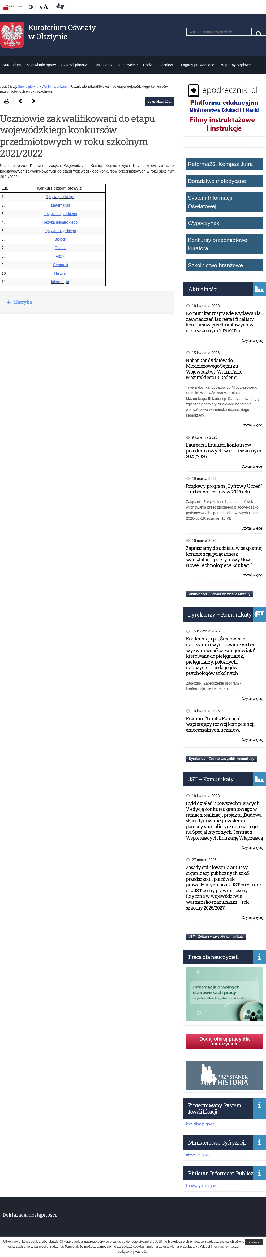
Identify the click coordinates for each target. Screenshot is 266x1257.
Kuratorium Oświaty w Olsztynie (62, 31)
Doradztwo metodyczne (217, 181)
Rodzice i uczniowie (159, 65)
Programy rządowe (235, 65)
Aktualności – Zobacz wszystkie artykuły (219, 594)
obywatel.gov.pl (198, 1155)
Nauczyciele (128, 65)
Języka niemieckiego (60, 222)
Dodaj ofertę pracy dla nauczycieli (224, 1041)
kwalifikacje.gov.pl (200, 1124)
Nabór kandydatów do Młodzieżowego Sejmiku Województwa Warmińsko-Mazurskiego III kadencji (214, 369)
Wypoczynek (203, 223)
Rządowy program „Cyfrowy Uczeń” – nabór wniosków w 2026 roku (224, 489)
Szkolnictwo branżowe (215, 265)
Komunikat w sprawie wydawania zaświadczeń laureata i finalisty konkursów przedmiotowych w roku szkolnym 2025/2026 (223, 322)
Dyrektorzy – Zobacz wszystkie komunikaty (221, 759)
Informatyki (60, 282)
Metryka (22, 302)
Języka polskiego (60, 197)
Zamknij (254, 1242)
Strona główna (28, 87)
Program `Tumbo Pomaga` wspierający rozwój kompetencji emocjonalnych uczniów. (220, 724)
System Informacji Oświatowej (210, 202)
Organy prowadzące (197, 65)
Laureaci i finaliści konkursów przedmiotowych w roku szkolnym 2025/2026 (223, 450)
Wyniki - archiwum (54, 87)
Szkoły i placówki (75, 65)
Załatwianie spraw (41, 65)
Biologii (60, 239)
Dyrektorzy (103, 65)
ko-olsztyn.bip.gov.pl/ (203, 1186)
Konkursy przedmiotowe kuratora (217, 244)
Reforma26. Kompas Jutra (220, 164)
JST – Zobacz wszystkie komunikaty (216, 936)
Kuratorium (12, 65)
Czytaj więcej (252, 340)
